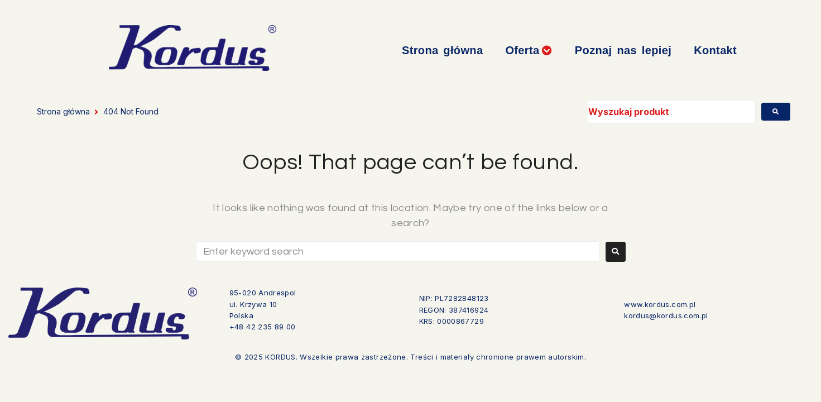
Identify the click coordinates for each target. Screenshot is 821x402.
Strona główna (63, 111)
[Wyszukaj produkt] (672, 111)
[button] (528, 50)
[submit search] (775, 112)
